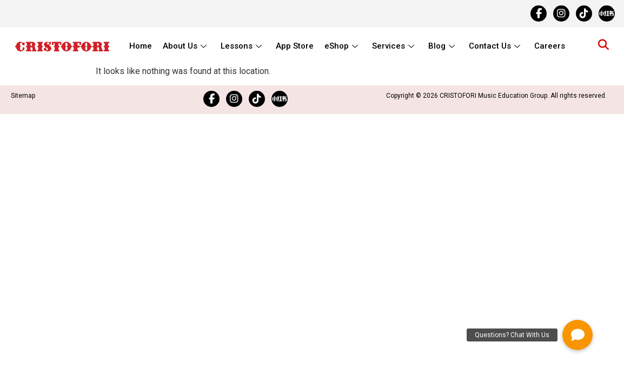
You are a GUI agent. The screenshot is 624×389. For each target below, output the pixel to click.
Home (140, 46)
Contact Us (494, 46)
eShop (341, 46)
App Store (295, 46)
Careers (549, 46)
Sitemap (23, 95)
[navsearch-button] (603, 46)
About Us (185, 46)
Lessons (241, 46)
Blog (441, 46)
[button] (577, 335)
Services (393, 46)
